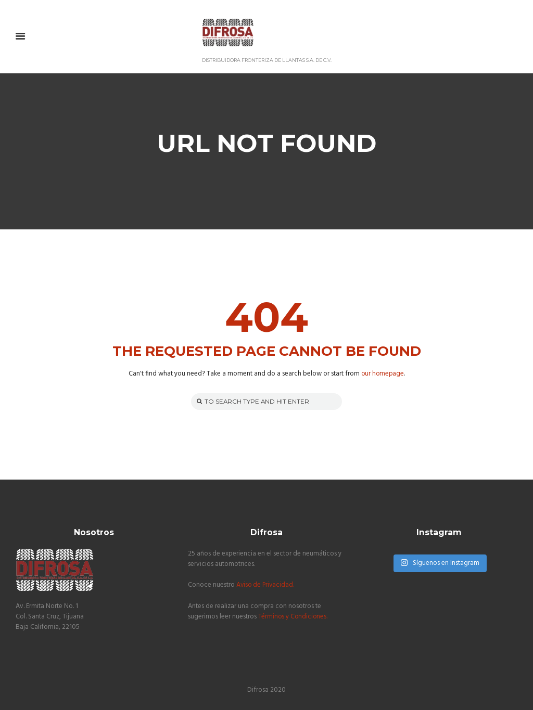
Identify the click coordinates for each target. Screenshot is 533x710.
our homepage (382, 373)
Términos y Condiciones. (293, 616)
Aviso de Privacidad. (266, 585)
